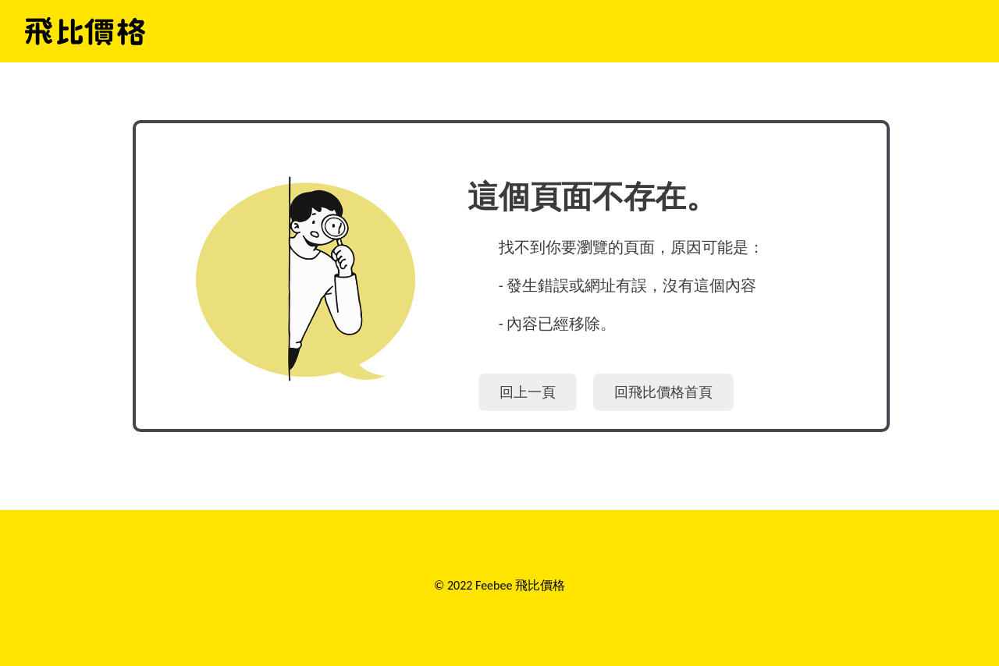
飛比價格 (85, 31)
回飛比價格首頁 (663, 392)
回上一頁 (528, 392)
